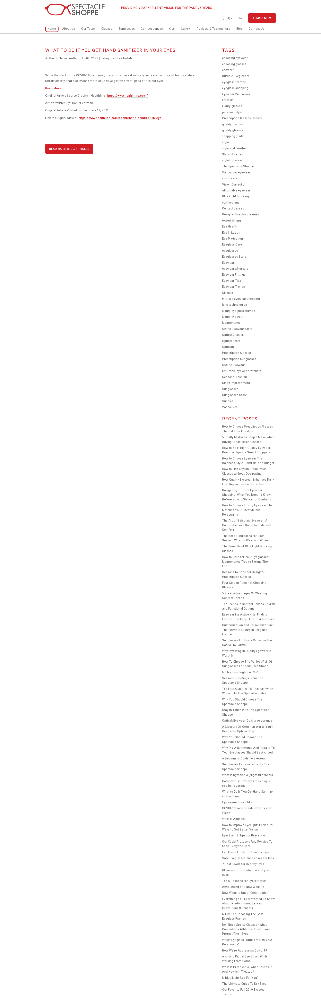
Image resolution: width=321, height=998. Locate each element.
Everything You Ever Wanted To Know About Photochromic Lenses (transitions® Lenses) (248, 903)
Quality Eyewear (233, 365)
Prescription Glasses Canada (242, 118)
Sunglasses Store (234, 395)
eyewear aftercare (235, 268)
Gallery (186, 28)
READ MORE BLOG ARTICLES (69, 148)
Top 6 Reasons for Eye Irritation (244, 881)
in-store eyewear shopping (241, 298)
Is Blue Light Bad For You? (240, 977)
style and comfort (234, 148)
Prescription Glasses (236, 352)
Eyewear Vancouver (236, 94)
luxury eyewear (233, 316)
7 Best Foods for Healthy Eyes (243, 864)
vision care (229, 178)
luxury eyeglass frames (238, 310)
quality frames (232, 124)
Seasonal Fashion (234, 377)
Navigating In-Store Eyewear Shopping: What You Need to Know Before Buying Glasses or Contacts (246, 495)
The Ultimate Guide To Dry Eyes (244, 983)
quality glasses (232, 130)
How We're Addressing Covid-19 (244, 950)
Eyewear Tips (231, 280)
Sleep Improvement (236, 383)
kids (172, 28)
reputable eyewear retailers (241, 371)
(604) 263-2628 (234, 18)
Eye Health (229, 226)
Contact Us (256, 28)
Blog (239, 28)
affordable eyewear (236, 190)
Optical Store (231, 341)
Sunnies (228, 401)
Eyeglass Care (232, 244)
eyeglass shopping (235, 88)
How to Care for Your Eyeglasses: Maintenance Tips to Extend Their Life (246, 561)
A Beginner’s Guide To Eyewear (244, 758)
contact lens (231, 202)
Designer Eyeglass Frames (240, 214)
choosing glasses (234, 64)
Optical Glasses (233, 334)
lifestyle (228, 100)
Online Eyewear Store (237, 328)
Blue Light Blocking (235, 196)
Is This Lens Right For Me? (240, 672)
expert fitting (231, 220)
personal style (232, 112)
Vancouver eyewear (236, 172)
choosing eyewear (235, 58)
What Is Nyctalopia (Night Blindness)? (248, 775)
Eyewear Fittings (233, 274)
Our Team (88, 28)
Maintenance (231, 322)
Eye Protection (232, 238)
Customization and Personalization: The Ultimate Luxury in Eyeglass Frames (247, 629)
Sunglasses (127, 28)
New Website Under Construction (245, 892)
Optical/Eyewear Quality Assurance (247, 720)
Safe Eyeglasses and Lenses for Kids (248, 858)
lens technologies (234, 304)
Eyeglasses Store (234, 256)
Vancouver (229, 407)
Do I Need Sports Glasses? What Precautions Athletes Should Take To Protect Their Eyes (248, 929)
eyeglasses (230, 250)
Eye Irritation (127, 58)
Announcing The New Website (243, 886)
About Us (68, 28)
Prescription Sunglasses (239, 359)
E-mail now (262, 18)
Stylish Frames (232, 154)
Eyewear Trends (233, 286)
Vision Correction (234, 184)
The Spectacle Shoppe (238, 166)
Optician (228, 347)
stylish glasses (232, 160)
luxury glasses (232, 106)
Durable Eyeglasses (236, 76)
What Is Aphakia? (234, 818)
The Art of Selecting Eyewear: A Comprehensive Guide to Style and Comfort (246, 525)
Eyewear (228, 262)
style (225, 142)
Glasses (106, 28)
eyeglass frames (234, 82)
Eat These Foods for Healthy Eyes (246, 852)
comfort (228, 70)
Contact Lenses (152, 28)
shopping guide (233, 136)
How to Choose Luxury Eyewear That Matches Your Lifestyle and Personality (248, 510)
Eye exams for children (238, 802)
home (52, 28)
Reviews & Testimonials (213, 28)
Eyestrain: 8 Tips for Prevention (244, 835)
